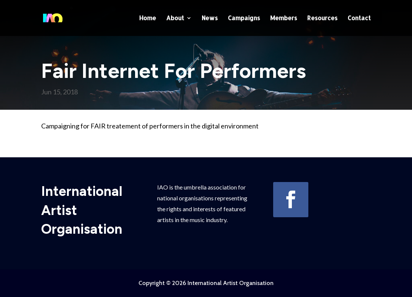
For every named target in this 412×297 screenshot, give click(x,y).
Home (147, 18)
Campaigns (244, 18)
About (175, 18)
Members (283, 18)
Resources (322, 18)
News (210, 18)
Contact (359, 18)
